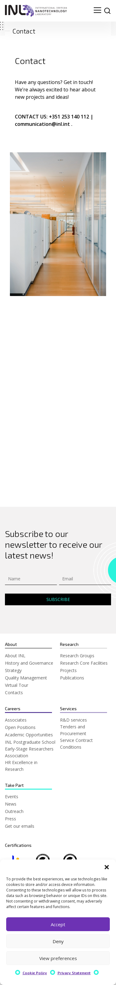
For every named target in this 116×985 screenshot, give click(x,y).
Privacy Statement (74, 973)
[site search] (107, 10)
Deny (58, 941)
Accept (58, 924)
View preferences (58, 958)
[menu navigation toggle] (97, 10)
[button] (107, 867)
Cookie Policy (35, 973)
